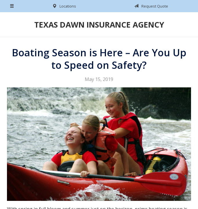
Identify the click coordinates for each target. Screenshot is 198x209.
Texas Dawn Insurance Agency (99, 24)
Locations (63, 6)
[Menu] (12, 6)
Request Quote (150, 6)
